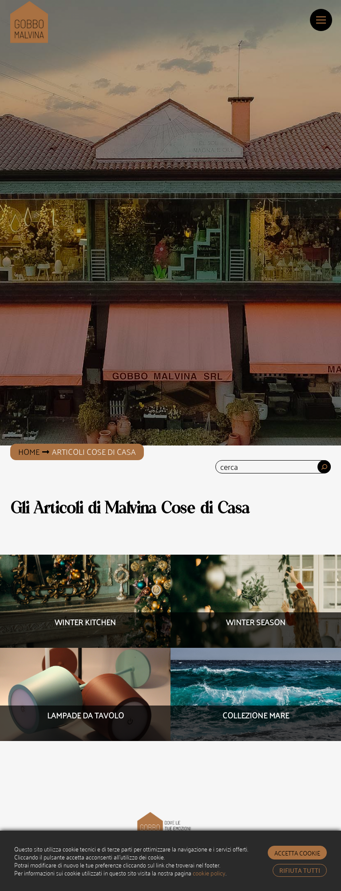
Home (29, 451)
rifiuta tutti (299, 870)
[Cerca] (324, 466)
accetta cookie (297, 852)
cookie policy (209, 872)
